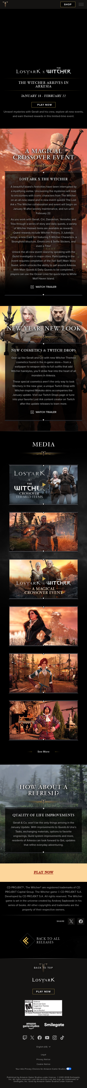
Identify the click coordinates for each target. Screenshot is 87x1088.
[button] (43, 484)
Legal (43, 1055)
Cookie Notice (44, 1064)
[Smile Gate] (54, 1026)
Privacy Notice (43, 1060)
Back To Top (43, 968)
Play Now (43, 992)
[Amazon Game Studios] (31, 1026)
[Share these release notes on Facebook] (80, 921)
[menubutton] (81, 4)
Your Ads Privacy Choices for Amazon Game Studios (44, 1069)
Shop (68, 4)
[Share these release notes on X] (71, 921)
